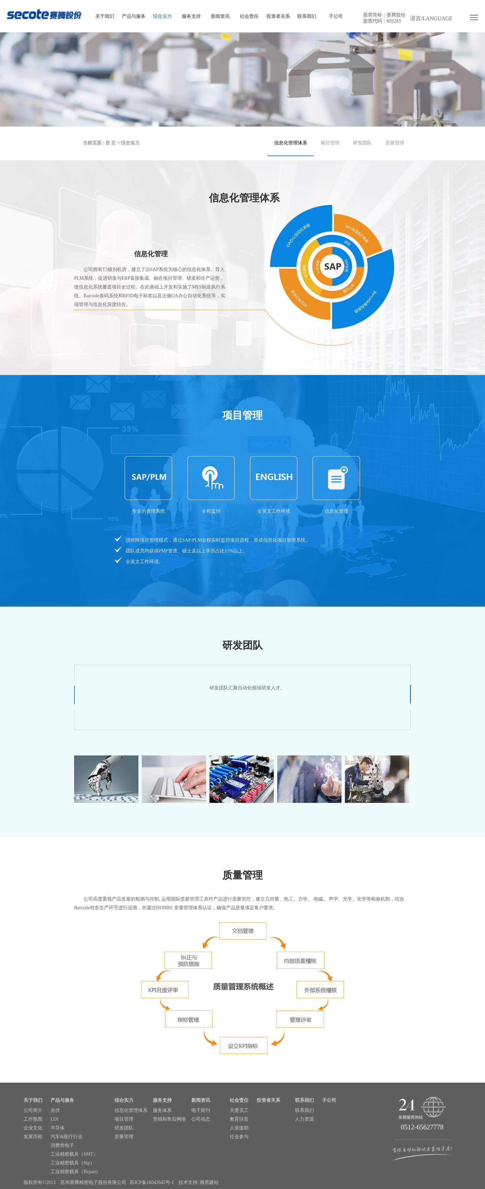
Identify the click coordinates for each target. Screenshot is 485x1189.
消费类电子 (62, 1145)
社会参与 (239, 1136)
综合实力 (162, 16)
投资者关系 (278, 16)
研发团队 (362, 142)
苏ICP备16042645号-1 (152, 1182)
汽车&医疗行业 (67, 1136)
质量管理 (394, 142)
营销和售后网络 (169, 1119)
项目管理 (330, 142)
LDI (54, 1119)
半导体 (58, 1127)
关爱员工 (239, 1110)
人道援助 (239, 1127)
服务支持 (191, 16)
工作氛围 (33, 1119)
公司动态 (200, 1119)
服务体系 (162, 1110)
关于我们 (104, 16)
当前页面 (92, 142)
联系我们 (306, 16)
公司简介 (33, 1110)
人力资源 (304, 1119)
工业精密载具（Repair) (74, 1171)
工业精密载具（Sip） (73, 1162)
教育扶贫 (239, 1119)
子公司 (336, 16)
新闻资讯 (220, 16)
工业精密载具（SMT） (74, 1154)
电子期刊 (200, 1110)
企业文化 (33, 1127)
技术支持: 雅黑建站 (199, 1182)
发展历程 (33, 1136)
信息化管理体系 (290, 142)
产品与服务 (134, 16)
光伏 (55, 1110)
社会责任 (249, 16)
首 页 (110, 142)
